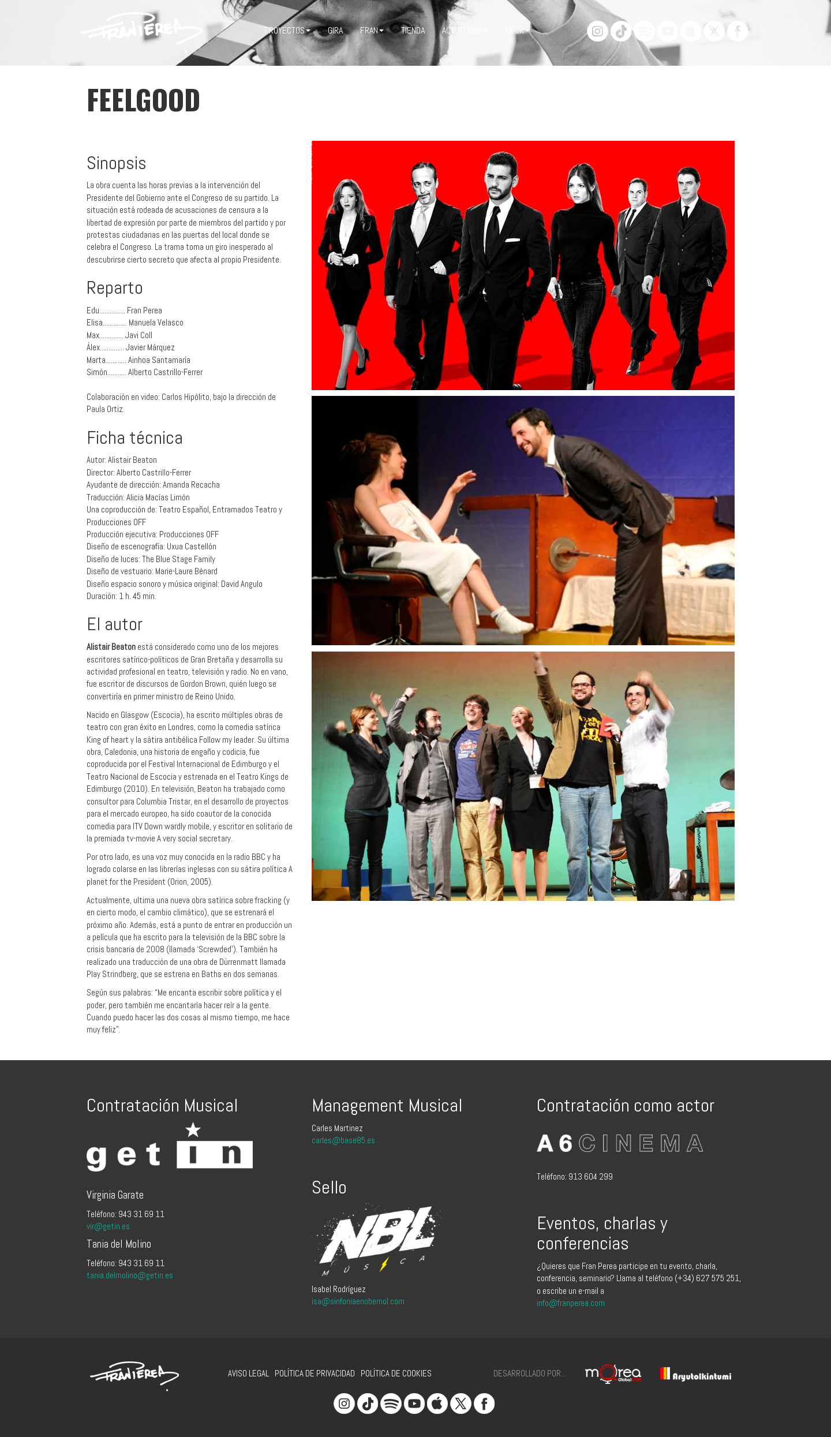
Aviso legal (248, 1373)
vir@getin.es (108, 1226)
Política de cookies (396, 1373)
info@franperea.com (571, 1302)
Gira (335, 30)
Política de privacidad (315, 1373)
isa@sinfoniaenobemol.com (358, 1301)
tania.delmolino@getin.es (130, 1275)
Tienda (413, 30)
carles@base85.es (343, 1140)
